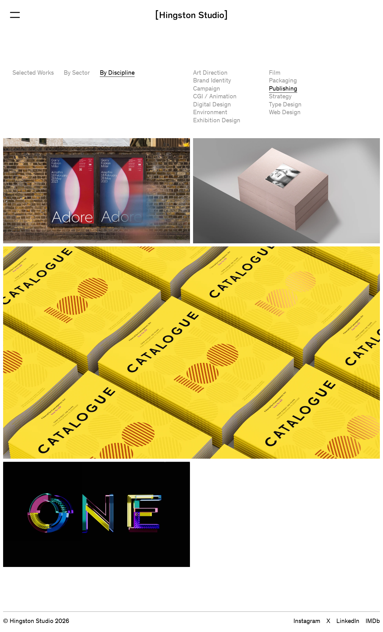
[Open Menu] (15, 15)
